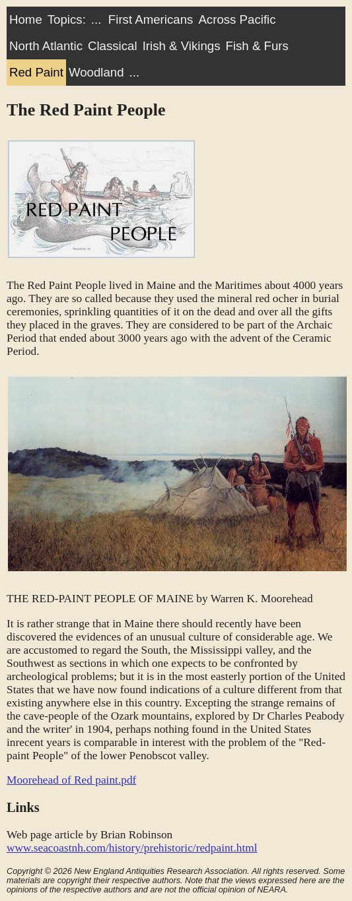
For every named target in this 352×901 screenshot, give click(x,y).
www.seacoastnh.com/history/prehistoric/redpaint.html (132, 848)
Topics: (67, 19)
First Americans (151, 19)
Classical (112, 46)
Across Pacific (236, 19)
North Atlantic (46, 46)
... (96, 19)
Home (25, 19)
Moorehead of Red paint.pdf (71, 780)
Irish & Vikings (182, 46)
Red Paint (36, 72)
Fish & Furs (256, 46)
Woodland (96, 72)
